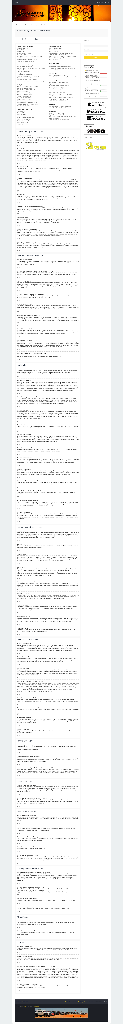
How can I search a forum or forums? (58, 82)
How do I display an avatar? (24, 78)
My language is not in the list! (24, 74)
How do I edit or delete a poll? (24, 94)
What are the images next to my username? (28, 76)
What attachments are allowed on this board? (60, 106)
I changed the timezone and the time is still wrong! (30, 73)
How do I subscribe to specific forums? (58, 99)
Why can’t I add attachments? (24, 97)
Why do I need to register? (23, 48)
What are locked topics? (23, 122)
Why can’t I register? (22, 51)
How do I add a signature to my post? (26, 89)
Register (90, 40)
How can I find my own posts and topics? (59, 88)
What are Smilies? (21, 114)
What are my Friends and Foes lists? (58, 75)
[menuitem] (16, 2)
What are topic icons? (22, 124)
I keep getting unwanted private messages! (60, 66)
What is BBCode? (21, 111)
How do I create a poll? (22, 91)
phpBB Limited (60, 948)
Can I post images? (22, 116)
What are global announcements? (25, 117)
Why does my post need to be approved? (27, 104)
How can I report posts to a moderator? (27, 101)
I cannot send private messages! (57, 65)
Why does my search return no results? (59, 84)
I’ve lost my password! (22, 58)
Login (85, 40)
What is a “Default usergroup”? (56, 58)
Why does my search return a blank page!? (59, 85)
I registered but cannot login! (24, 53)
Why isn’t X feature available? (56, 115)
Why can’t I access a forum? (24, 96)
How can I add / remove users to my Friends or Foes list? (63, 77)
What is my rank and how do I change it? (27, 79)
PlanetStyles (36, 1006)
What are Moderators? (54, 50)
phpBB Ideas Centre (24, 959)
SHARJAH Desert (96, 160)
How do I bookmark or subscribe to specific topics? (61, 97)
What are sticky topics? (23, 121)
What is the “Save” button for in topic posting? (28, 102)
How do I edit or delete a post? (24, 88)
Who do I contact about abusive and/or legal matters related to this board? (62, 117)
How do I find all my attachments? (57, 108)
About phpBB (64, 949)
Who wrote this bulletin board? (56, 113)
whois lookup (62, 969)
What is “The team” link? (55, 59)
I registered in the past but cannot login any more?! (30, 56)
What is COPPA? (21, 50)
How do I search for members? (56, 87)
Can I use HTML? (21, 113)
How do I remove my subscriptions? (58, 100)
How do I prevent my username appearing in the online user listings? (31, 69)
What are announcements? (24, 119)
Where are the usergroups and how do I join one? (61, 53)
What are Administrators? (55, 48)
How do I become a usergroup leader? (58, 54)
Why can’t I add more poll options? (25, 93)
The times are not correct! (23, 71)
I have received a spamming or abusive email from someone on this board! (62, 69)
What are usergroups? (54, 51)
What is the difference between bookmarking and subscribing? (61, 95)
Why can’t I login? (21, 54)
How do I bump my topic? (23, 105)
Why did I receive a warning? (24, 99)
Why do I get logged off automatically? (27, 59)
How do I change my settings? (24, 66)
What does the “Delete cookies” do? (26, 61)
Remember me (89, 54)
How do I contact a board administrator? (59, 119)
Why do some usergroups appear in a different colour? (63, 56)
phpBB (52, 309)
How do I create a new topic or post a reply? (28, 86)
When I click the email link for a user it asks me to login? (31, 81)
